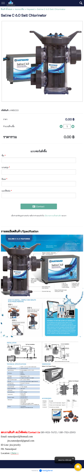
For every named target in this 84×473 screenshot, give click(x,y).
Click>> (15, 453)
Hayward (30, 9)
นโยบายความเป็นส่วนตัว (52, 216)
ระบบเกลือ (19, 9)
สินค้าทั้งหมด (6, 9)
